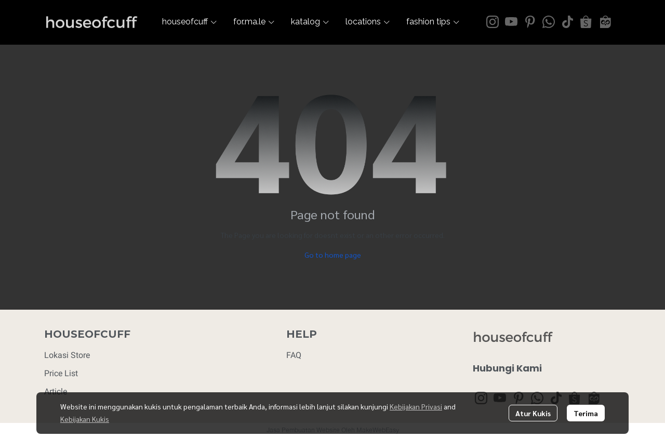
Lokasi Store (67, 355)
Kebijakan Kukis (84, 418)
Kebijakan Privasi (416, 406)
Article (55, 391)
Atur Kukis (533, 413)
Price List (61, 373)
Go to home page (332, 254)
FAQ (293, 355)
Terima (586, 413)
